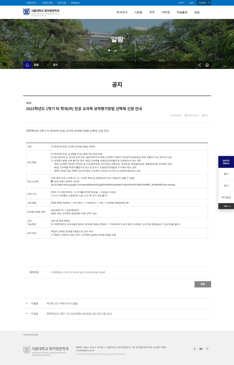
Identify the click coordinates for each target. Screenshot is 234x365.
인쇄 (207, 65)
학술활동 (182, 12)
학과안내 (121, 12)
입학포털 (61, 2)
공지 (124, 50)
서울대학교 (31, 2)
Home (181, 3)
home (27, 65)
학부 (152, 12)
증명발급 (75, 2)
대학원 (166, 12)
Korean (202, 2)
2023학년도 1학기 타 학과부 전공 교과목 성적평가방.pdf (79, 272)
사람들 (138, 12)
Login (191, 3)
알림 (197, 12)
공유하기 (199, 65)
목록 (203, 284)
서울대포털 (47, 2)
